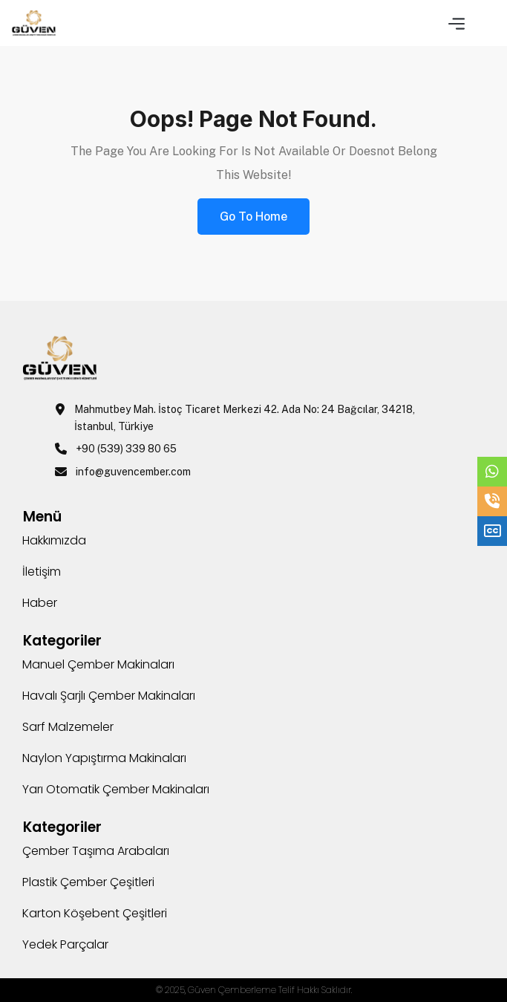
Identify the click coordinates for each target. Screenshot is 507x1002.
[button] (456, 23)
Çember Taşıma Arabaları (95, 850)
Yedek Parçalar (65, 944)
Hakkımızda (54, 540)
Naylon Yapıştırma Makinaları (104, 758)
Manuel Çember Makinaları (98, 664)
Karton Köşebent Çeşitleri (94, 913)
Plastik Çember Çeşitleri (88, 882)
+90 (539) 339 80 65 (126, 449)
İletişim (41, 571)
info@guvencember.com (133, 472)
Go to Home (253, 216)
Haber (39, 602)
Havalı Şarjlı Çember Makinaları (108, 695)
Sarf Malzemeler (68, 726)
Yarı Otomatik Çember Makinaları (115, 789)
